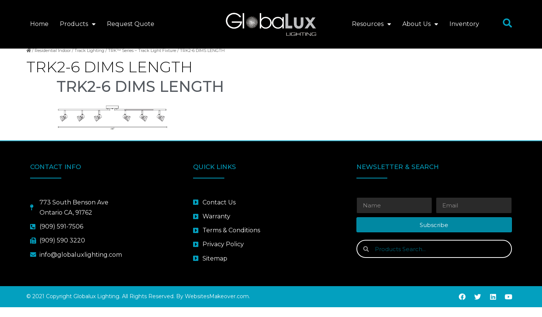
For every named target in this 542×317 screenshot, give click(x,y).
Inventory (464, 23)
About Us (420, 24)
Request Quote (130, 23)
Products (78, 24)
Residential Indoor (53, 60)
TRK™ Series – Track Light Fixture (142, 60)
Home (39, 23)
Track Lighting (89, 60)
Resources (371, 24)
